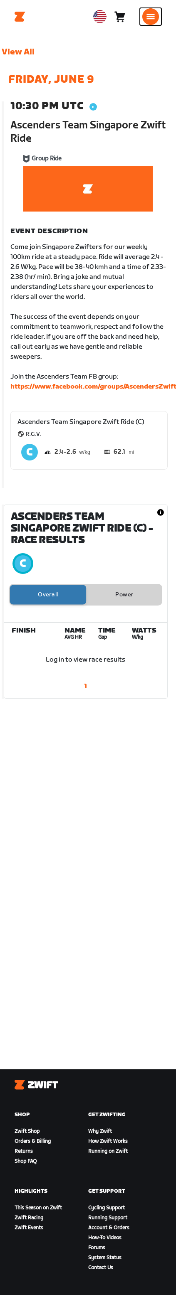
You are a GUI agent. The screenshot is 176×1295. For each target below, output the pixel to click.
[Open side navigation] (150, 16)
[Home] (20, 17)
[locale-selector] (100, 16)
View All (18, 52)
